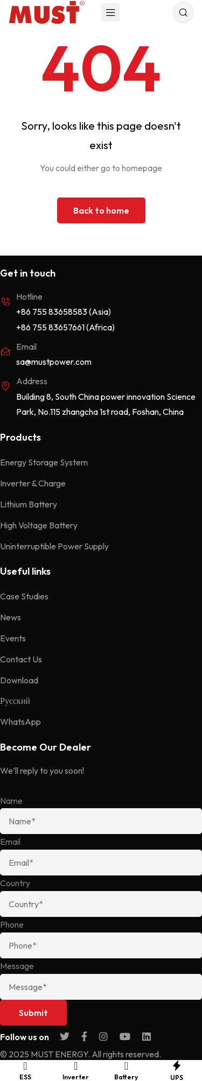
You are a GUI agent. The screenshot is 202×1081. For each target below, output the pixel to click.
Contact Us (21, 659)
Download (19, 680)
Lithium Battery (28, 504)
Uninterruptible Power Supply (54, 546)
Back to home (101, 210)
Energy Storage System (44, 462)
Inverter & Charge (33, 483)
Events (13, 638)
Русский (15, 700)
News (10, 617)
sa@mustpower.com (54, 361)
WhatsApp (20, 721)
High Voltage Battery (39, 525)
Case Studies (24, 596)
